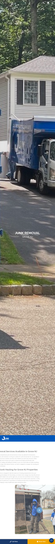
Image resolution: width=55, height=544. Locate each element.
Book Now (41, 541)
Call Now (14, 541)
